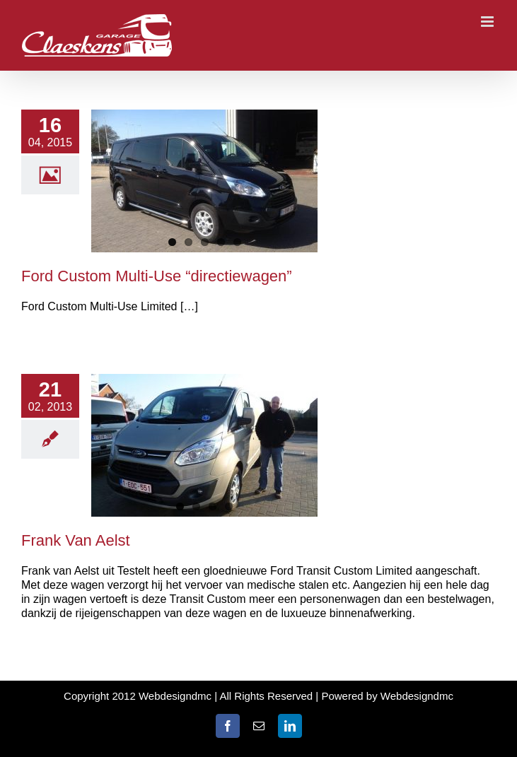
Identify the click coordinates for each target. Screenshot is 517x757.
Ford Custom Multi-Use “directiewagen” (156, 276)
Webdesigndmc (417, 696)
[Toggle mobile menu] (488, 21)
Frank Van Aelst (75, 540)
